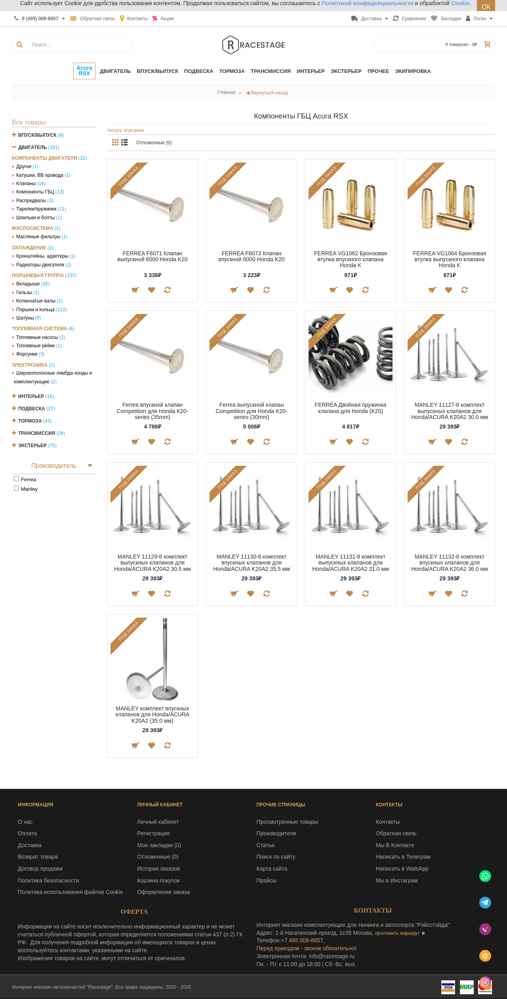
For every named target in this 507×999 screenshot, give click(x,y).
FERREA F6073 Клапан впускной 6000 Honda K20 (251, 256)
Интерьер (31, 396)
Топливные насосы (37, 337)
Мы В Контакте (395, 845)
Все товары (29, 122)
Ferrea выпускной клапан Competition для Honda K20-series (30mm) (251, 411)
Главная (226, 92)
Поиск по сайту (276, 857)
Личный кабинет (158, 822)
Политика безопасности (48, 880)
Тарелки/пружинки (36, 209)
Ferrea (28, 479)
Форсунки (26, 354)
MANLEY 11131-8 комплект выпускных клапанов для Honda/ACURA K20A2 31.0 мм (350, 562)
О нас (25, 822)
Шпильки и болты (35, 217)
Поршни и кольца (35, 309)
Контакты (388, 822)
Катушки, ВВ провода (39, 175)
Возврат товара (38, 857)
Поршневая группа (38, 275)
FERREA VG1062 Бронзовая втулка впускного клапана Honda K (350, 259)
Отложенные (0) (154, 142)
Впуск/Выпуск (37, 135)
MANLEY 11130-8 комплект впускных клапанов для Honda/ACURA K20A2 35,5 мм (251, 562)
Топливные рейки (35, 345)
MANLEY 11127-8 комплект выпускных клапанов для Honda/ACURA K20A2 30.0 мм (449, 411)
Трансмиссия (36, 433)
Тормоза (30, 421)
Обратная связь (396, 833)
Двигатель (32, 147)
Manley (29, 489)
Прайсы (267, 880)
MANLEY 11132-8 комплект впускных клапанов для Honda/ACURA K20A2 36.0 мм (449, 562)
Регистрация (153, 833)
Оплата (27, 833)
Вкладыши (28, 284)
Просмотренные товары (287, 822)
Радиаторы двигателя (40, 265)
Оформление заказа (163, 892)
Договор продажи (40, 868)
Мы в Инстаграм (397, 880)
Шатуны (25, 318)
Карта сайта (272, 868)
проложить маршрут (397, 933)
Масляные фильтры (38, 236)
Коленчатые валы (35, 301)
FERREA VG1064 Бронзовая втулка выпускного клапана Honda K (449, 259)
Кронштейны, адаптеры (42, 256)
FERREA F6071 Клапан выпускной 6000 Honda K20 (152, 256)
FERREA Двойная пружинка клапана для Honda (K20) (351, 408)
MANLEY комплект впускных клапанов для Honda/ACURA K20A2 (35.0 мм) (152, 714)
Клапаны (26, 183)
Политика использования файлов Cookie (70, 892)
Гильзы (24, 292)
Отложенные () (157, 857)
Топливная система (39, 328)
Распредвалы (31, 200)
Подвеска (31, 408)
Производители (276, 833)
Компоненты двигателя (44, 158)
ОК (486, 7)
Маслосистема (32, 228)
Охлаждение (29, 248)
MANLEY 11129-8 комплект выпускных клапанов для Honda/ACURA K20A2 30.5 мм (152, 562)
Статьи (265, 845)
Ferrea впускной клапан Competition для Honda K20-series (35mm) (152, 411)
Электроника (30, 365)
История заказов (158, 868)
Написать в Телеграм (403, 857)
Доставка (30, 845)
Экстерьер (32, 445)
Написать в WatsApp (402, 868)
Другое (23, 166)
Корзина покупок (158, 880)
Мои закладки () (159, 845)
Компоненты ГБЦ (35, 192)
